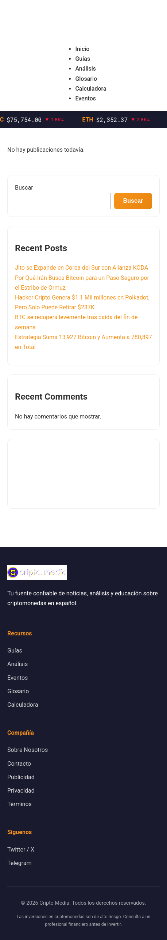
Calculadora (90, 88)
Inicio (82, 48)
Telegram (19, 863)
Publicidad (21, 777)
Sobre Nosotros (27, 749)
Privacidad (21, 790)
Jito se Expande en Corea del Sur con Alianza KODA (81, 267)
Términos (19, 804)
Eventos (85, 98)
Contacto (19, 763)
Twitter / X (20, 849)
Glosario (86, 78)
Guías (82, 58)
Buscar (24, 187)
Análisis (85, 68)
